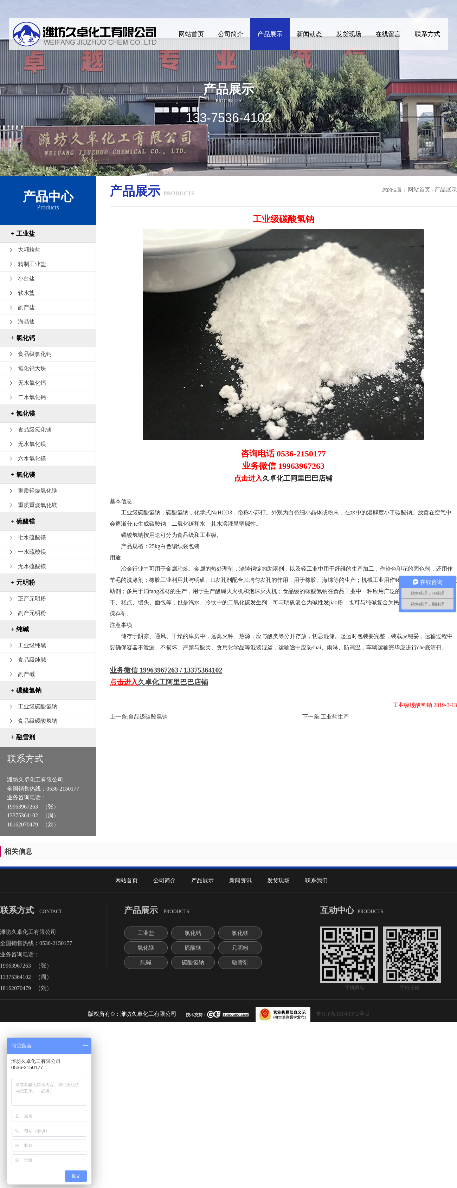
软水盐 (26, 293)
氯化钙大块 (32, 368)
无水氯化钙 (32, 383)
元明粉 (240, 952)
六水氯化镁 (32, 458)
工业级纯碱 (32, 645)
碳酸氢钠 (193, 966)
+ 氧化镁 (23, 474)
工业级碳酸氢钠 (37, 706)
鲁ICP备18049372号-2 (342, 1014)
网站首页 (191, 34)
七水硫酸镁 (32, 537)
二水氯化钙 (32, 397)
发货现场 (348, 34)
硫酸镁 (193, 952)
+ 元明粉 (23, 582)
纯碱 (146, 966)
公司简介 (230, 34)
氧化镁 (145, 952)
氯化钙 (193, 937)
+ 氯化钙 (23, 338)
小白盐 (26, 278)
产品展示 (270, 34)
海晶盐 (26, 322)
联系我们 (316, 880)
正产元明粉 (32, 599)
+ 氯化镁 (23, 413)
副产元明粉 (32, 613)
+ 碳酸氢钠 (26, 690)
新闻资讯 (240, 880)
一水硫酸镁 (32, 552)
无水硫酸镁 (32, 566)
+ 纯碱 (20, 629)
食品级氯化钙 (35, 354)
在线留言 (388, 34)
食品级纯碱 (32, 660)
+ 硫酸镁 (23, 521)
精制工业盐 (32, 264)
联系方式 (427, 34)
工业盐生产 (335, 717)
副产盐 (26, 307)
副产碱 (26, 674)
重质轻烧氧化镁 (37, 491)
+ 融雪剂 (23, 737)
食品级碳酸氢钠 (37, 721)
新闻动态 (309, 34)
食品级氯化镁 (35, 430)
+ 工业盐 (23, 233)
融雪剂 (240, 966)
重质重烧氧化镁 (37, 505)
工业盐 (145, 937)
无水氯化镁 (32, 444)
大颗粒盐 (29, 250)
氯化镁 (240, 937)
